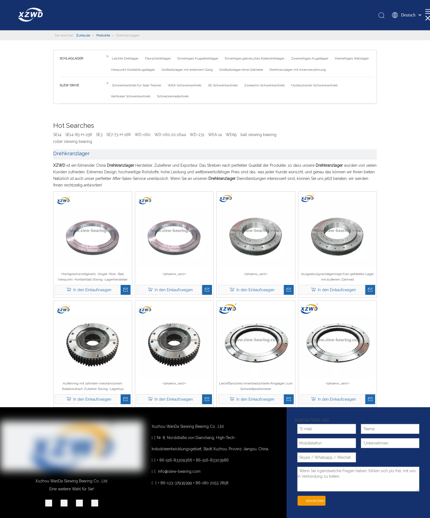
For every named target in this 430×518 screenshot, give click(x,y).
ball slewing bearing (258, 134)
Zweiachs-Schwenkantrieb (264, 85)
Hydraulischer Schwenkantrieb (314, 85)
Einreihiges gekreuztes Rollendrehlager (254, 58)
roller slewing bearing (72, 141)
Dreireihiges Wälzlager (352, 58)
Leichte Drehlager (125, 58)
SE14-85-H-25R (78, 134)
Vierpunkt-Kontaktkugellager (133, 70)
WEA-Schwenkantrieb (184, 85)
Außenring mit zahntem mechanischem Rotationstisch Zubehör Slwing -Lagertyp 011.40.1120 (92, 386)
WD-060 (143, 134)
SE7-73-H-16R (118, 134)
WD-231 (197, 134)
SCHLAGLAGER (71, 58)
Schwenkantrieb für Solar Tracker (136, 85)
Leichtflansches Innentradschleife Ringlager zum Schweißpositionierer (256, 386)
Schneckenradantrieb (173, 96)
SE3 (99, 134)
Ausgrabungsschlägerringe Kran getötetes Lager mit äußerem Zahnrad (337, 276)
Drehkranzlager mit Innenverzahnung (298, 70)
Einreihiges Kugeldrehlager (197, 58)
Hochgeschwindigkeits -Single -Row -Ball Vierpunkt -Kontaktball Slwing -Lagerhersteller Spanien (93, 277)
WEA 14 (215, 134)
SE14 (57, 134)
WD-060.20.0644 (170, 134)
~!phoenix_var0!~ (174, 274)
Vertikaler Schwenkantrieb (130, 96)
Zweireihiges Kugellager (309, 58)
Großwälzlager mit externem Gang (187, 70)
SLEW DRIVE (69, 85)
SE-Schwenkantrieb (222, 85)
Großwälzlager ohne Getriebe (241, 70)
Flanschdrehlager (158, 58)
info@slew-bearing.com (179, 471)
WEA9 (231, 134)
